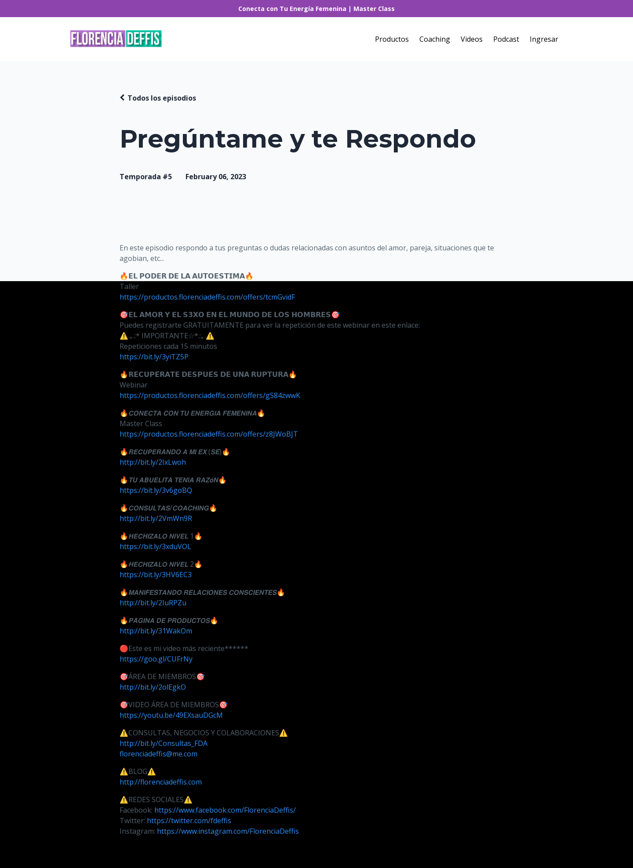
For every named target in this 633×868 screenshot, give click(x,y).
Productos (392, 39)
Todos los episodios (161, 98)
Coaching (434, 39)
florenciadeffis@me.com (158, 754)
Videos (472, 39)
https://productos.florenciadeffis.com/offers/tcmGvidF (207, 297)
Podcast (506, 39)
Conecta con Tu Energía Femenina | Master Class (316, 8)
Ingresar (544, 39)
